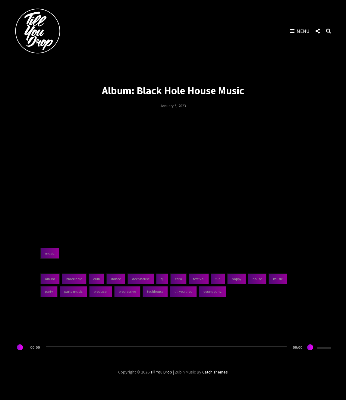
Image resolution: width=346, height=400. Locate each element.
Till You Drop (183, 291)
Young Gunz (212, 291)
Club (96, 279)
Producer (101, 291)
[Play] (20, 347)
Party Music (73, 291)
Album (50, 279)
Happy (236, 279)
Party (49, 291)
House (257, 279)
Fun (218, 279)
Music (278, 279)
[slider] (166, 346)
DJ (162, 279)
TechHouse (155, 291)
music (50, 253)
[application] (173, 347)
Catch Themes (215, 372)
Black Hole (74, 279)
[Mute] (310, 347)
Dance (116, 279)
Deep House (140, 279)
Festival (198, 279)
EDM (178, 279)
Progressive (127, 291)
